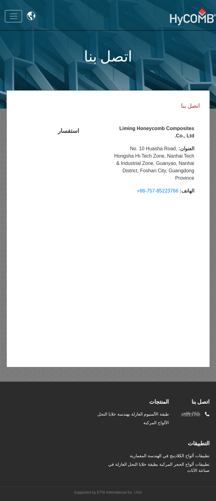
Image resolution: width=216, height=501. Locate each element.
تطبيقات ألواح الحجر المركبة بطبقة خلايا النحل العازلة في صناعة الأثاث (159, 467)
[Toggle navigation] (13, 16)
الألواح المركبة (156, 422)
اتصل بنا (200, 402)
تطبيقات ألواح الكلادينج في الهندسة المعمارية (169, 455)
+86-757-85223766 (157, 190)
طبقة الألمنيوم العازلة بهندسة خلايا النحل (133, 414)
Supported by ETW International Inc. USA (108, 492)
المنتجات (159, 402)
